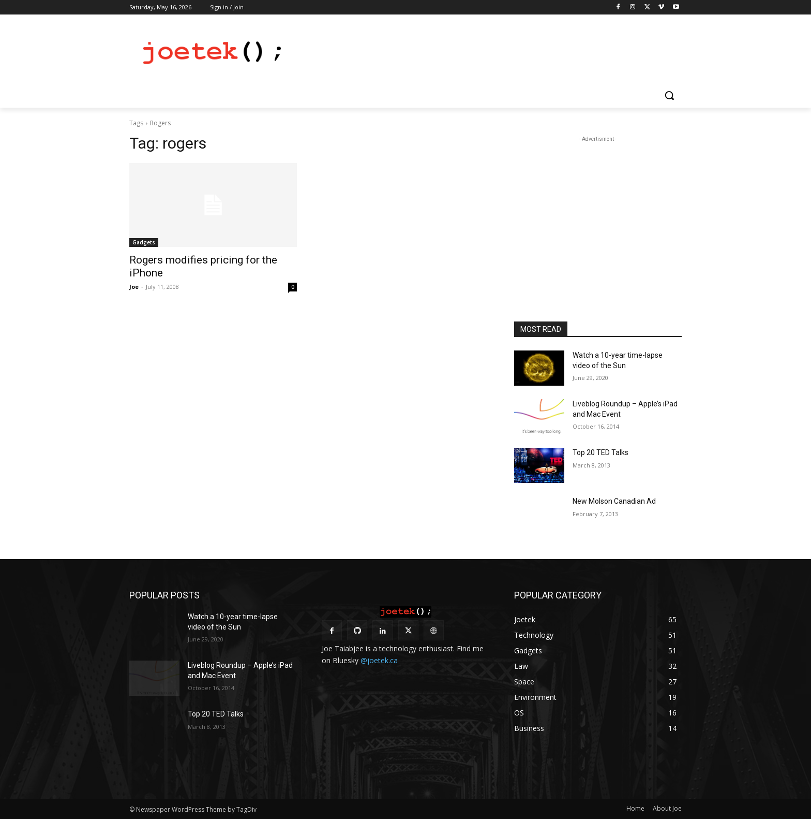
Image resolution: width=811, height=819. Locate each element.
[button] (669, 95)
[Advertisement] (483, 52)
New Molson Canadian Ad (614, 501)
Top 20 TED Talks (600, 452)
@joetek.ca (379, 660)
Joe (134, 286)
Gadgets (143, 242)
